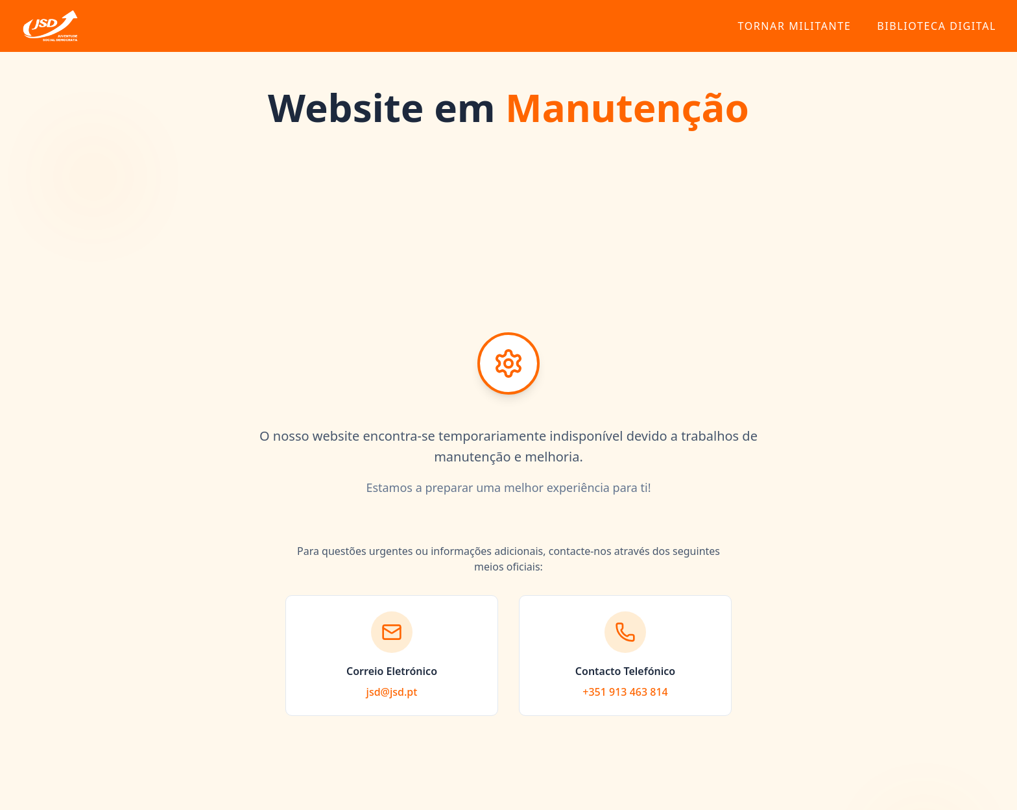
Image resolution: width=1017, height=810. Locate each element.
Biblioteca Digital (936, 26)
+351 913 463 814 (624, 692)
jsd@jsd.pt (392, 692)
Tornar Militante (794, 26)
